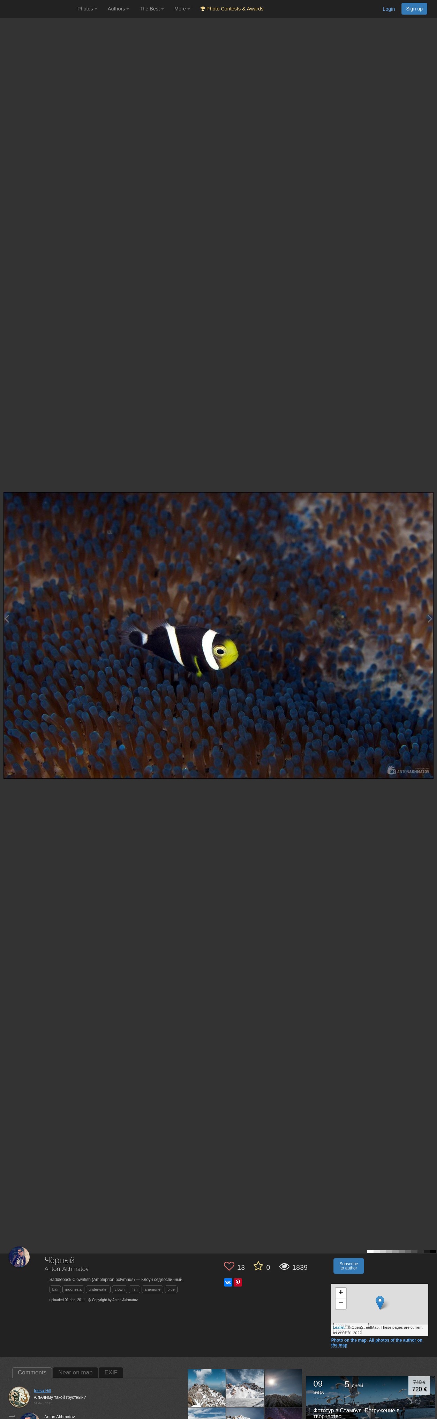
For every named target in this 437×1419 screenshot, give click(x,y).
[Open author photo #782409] (245, 1388)
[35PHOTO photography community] (38, 9)
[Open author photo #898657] (207, 1388)
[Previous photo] (6, 618)
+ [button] (341, 1293)
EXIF (111, 1372)
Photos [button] (87, 8)
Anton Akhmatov (67, 1269)
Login (389, 9)
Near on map (75, 1372)
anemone (152, 1289)
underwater (98, 1289)
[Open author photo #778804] (284, 1388)
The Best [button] (152, 8)
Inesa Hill (42, 1390)
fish (134, 1289)
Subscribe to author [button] (348, 1266)
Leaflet (339, 1327)
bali (55, 1289)
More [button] (182, 8)
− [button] (341, 1303)
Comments (32, 1372)
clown (120, 1289)
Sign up (414, 8)
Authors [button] (118, 8)
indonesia (73, 1289)
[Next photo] (430, 618)
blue (171, 1289)
